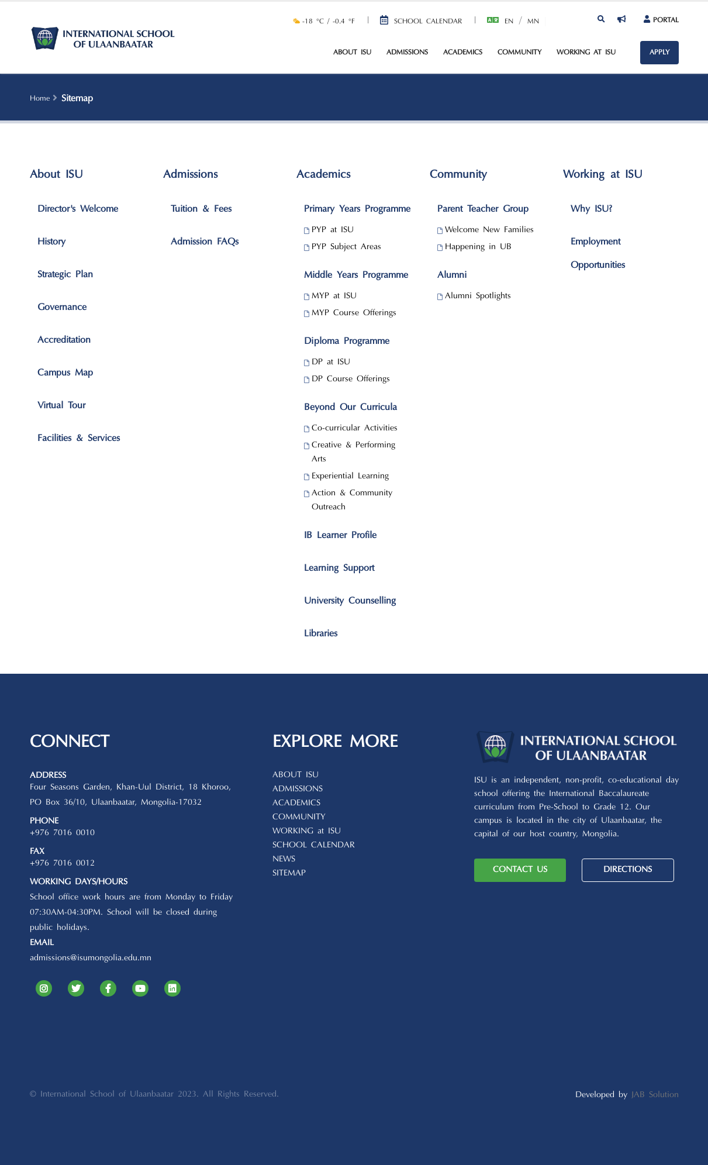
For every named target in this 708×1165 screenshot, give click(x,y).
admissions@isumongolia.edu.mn (90, 958)
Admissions (407, 52)
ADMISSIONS (297, 789)
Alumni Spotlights (478, 296)
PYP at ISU (333, 230)
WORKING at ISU (306, 831)
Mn (533, 21)
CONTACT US (520, 870)
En (509, 21)
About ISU (352, 52)
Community (519, 52)
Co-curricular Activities (355, 428)
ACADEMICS (296, 803)
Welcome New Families (489, 230)
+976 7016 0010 (62, 833)
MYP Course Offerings (354, 313)
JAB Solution (655, 1095)
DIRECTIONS (627, 870)
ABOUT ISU (295, 775)
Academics (462, 52)
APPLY (659, 52)
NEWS (283, 859)
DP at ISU (331, 362)
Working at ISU (586, 52)
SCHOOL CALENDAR (313, 845)
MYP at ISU (334, 296)
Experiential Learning (350, 476)
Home (40, 98)
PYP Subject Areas (346, 247)
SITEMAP (289, 873)
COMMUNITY (299, 817)
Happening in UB (478, 247)
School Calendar (428, 21)
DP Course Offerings (351, 379)
